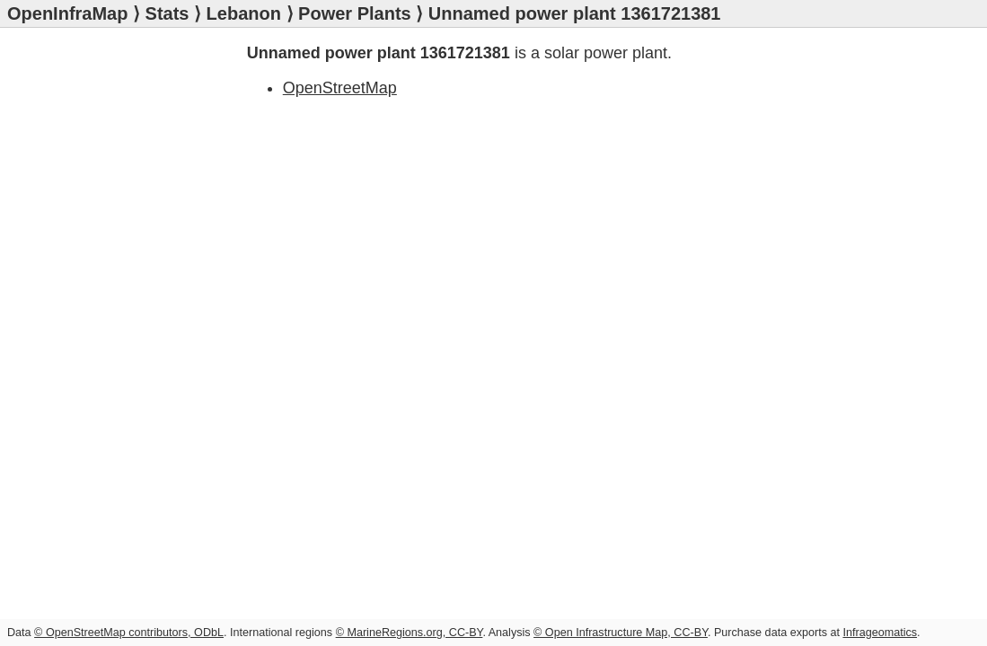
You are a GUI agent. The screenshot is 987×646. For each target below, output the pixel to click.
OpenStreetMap (340, 88)
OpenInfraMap (67, 13)
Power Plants (354, 13)
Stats (167, 13)
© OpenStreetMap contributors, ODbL (129, 632)
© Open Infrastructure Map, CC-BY (620, 632)
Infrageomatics (879, 632)
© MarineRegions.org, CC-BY (409, 632)
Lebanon (244, 13)
